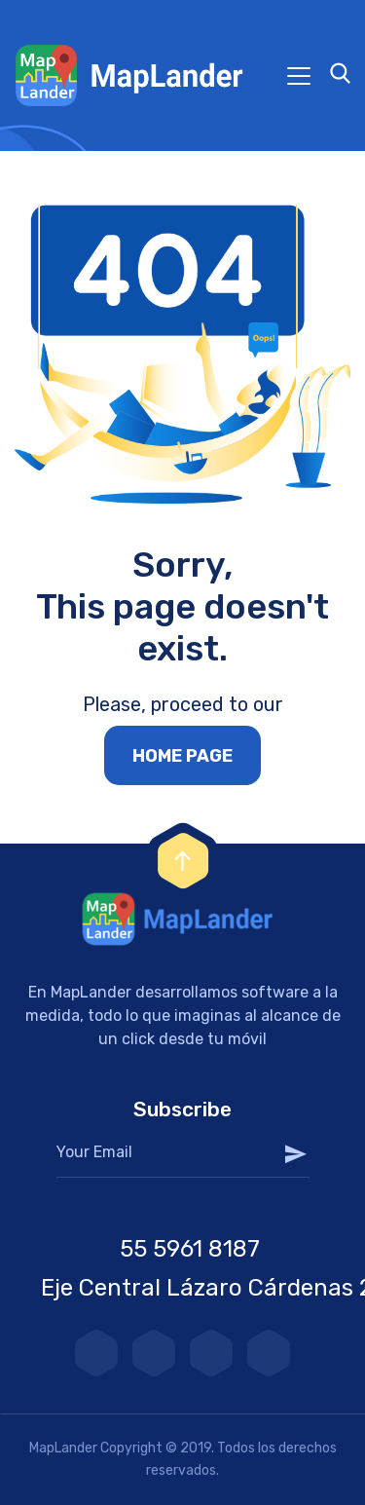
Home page (182, 756)
